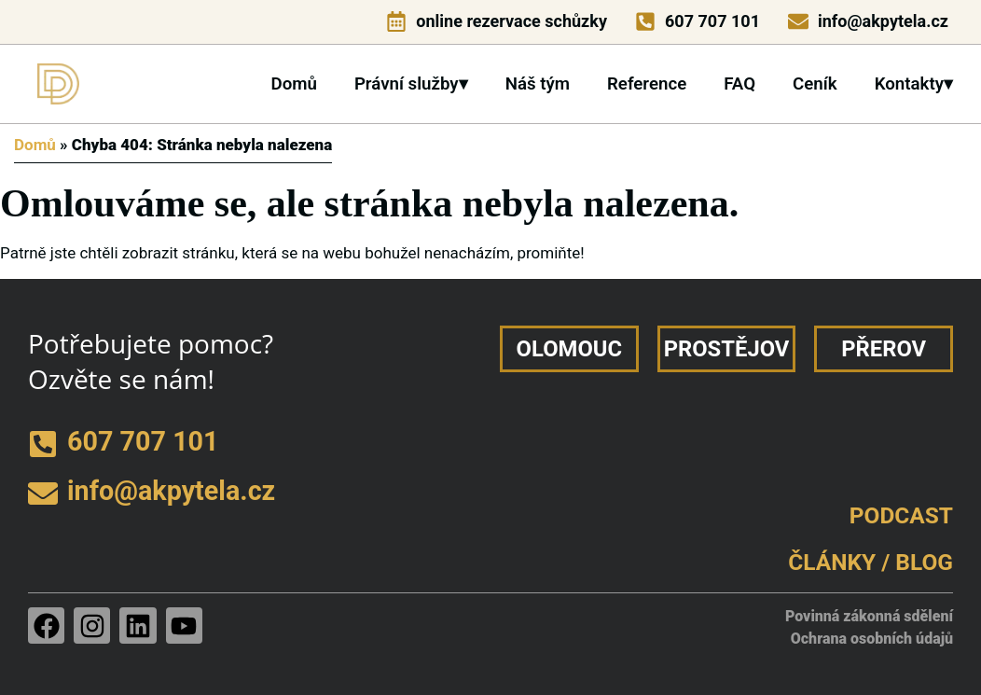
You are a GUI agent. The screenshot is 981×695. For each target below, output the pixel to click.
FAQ (739, 84)
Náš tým (537, 84)
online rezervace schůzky (511, 21)
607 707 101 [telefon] (712, 21)
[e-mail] (798, 21)
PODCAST (901, 515)
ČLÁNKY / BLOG (870, 562)
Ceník (815, 84)
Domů (293, 84)
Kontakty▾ (914, 84)
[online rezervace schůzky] (396, 21)
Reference (646, 84)
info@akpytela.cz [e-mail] (883, 21)
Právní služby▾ (411, 84)
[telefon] (645, 21)
